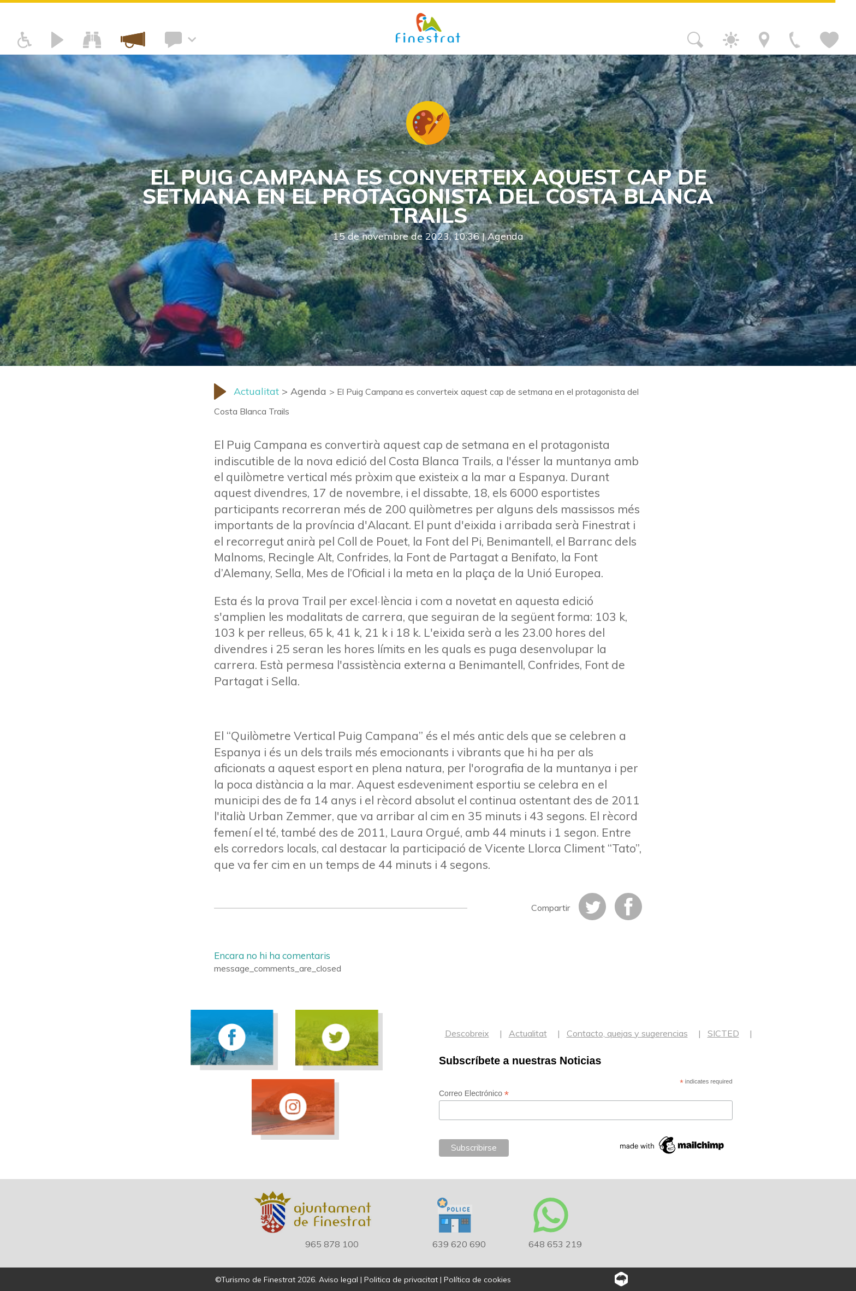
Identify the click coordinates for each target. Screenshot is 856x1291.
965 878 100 (332, 1244)
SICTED (723, 1033)
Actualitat (528, 1033)
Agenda (506, 236)
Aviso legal (338, 1279)
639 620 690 (459, 1244)
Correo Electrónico (474, 1093)
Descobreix (467, 1033)
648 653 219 (555, 1244)
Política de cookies (477, 1279)
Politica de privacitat (401, 1279)
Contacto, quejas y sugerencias (627, 1033)
